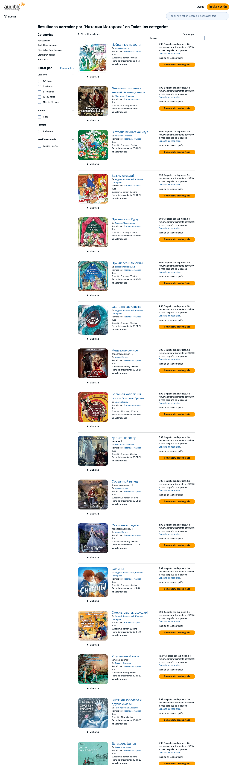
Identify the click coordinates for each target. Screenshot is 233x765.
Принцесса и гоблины (127, 263)
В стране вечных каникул (130, 132)
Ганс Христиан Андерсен (126, 708)
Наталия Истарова (132, 51)
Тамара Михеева (123, 747)
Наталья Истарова (132, 226)
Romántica (43, 59)
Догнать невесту (124, 438)
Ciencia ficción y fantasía (49, 50)
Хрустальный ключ (125, 656)
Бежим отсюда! (123, 176)
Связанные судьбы (125, 525)
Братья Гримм (121, 402)
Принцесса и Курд (125, 219)
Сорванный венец (125, 481)
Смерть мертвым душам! (130, 613)
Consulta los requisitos (169, 53)
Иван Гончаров (122, 48)
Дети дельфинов (124, 744)
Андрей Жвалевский (124, 179)
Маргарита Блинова (124, 96)
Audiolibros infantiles (48, 45)
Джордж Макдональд (125, 223)
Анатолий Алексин (123, 136)
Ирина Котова (121, 357)
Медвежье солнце (125, 350)
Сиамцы (118, 569)
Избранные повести (126, 45)
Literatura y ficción (46, 55)
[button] (56, 75)
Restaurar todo (67, 68)
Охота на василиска (126, 307)
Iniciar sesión (218, 6)
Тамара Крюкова (123, 663)
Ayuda (200, 6)
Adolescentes (44, 40)
